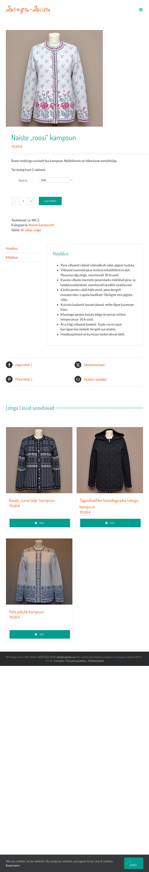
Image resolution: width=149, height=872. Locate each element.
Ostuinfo (59, 660)
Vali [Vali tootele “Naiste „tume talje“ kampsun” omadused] (41, 523)
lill (22, 230)
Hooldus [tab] (12, 248)
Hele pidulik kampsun (26, 611)
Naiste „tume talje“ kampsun (32, 500)
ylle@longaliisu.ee (66, 657)
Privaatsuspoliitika (76, 660)
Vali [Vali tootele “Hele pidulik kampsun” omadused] (41, 634)
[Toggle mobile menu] (141, 10)
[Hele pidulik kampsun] (39, 571)
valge (37, 230)
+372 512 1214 (46, 657)
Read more (13, 865)
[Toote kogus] (23, 201)
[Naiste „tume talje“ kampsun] (39, 460)
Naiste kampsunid (41, 225)
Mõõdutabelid (96, 660)
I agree (133, 863)
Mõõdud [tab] (12, 257)
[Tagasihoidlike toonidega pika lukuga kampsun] (110, 460)
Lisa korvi (50, 201)
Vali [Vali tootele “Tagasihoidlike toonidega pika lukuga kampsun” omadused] (112, 523)
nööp (28, 230)
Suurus (23, 180)
